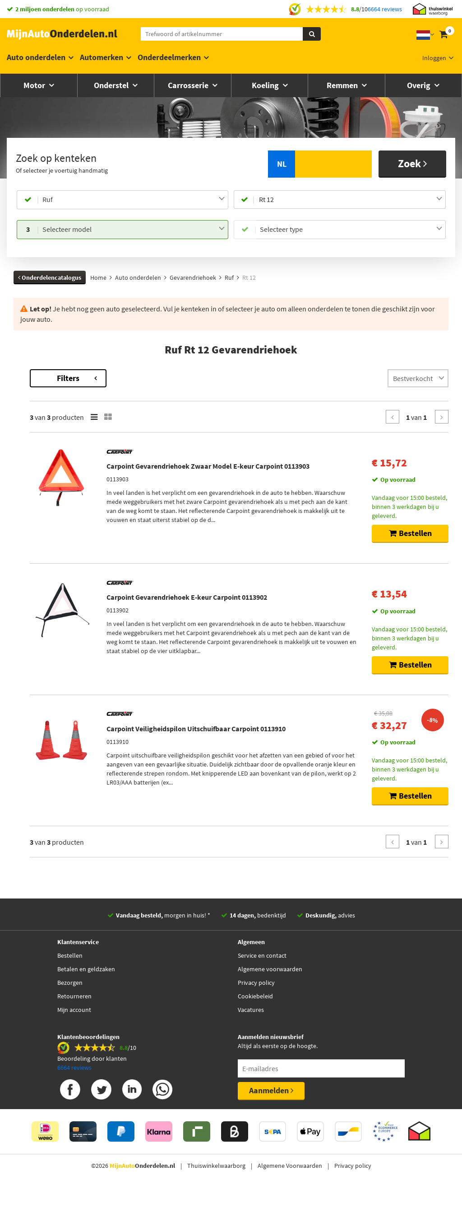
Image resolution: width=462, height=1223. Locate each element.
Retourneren (74, 1025)
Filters (187, 378)
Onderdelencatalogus (49, 277)
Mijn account (74, 1039)
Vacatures (251, 1039)
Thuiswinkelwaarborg (216, 1195)
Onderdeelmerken (169, 57)
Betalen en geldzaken (86, 998)
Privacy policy (256, 1012)
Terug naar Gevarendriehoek (54, 374)
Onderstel (112, 85)
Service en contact (262, 985)
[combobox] (133, 199)
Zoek (412, 163)
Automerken (101, 57)
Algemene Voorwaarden (290, 1195)
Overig (419, 85)
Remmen (343, 85)
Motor (35, 85)
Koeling (266, 85)
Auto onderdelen (36, 57)
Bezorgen (70, 1012)
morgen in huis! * (163, 945)
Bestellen (70, 985)
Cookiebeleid (255, 1025)
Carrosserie (189, 85)
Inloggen (434, 58)
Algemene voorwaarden (270, 998)
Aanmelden (271, 1120)
